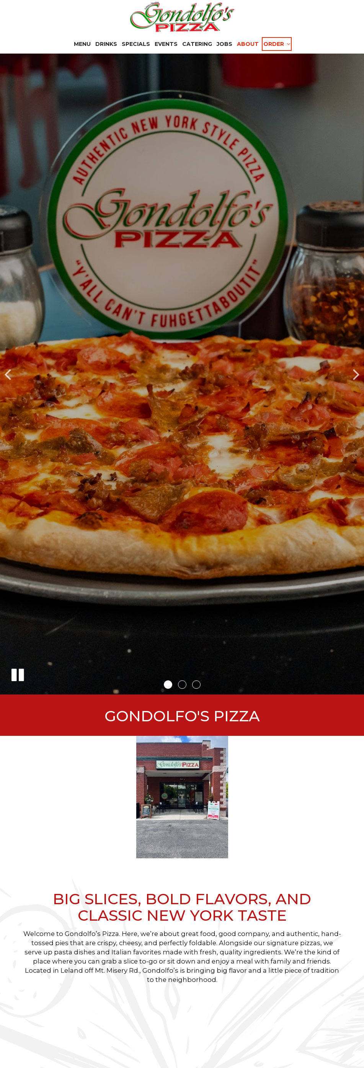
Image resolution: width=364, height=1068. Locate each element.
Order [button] (276, 44)
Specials (136, 44)
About (248, 44)
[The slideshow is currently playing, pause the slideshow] (17, 673)
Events (166, 44)
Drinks (106, 44)
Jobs (224, 44)
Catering (197, 44)
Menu (82, 44)
